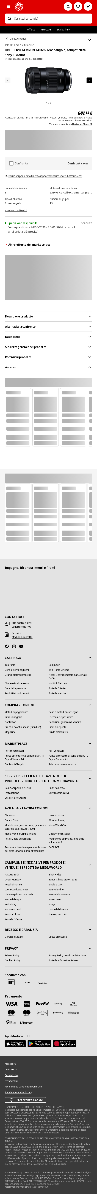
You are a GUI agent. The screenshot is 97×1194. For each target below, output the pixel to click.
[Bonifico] (73, 1013)
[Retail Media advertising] (18, 839)
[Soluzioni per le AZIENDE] (18, 788)
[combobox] (51, 19)
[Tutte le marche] (57, 693)
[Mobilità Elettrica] (58, 683)
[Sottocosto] (55, 899)
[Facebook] (8, 646)
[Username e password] (61, 717)
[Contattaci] (10, 722)
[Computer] (54, 665)
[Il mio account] (68, 6)
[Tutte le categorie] (8, 6)
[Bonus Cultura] (12, 914)
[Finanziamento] (57, 788)
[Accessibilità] (10, 1064)
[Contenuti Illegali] (14, 764)
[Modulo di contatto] (22, 637)
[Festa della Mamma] (59, 894)
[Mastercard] (11, 1013)
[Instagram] (15, 646)
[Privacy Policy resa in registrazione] (67, 955)
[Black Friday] (55, 874)
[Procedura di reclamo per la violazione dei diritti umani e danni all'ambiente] (26, 849)
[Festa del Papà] (13, 899)
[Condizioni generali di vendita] (65, 722)
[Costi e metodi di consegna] (63, 712)
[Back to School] (13, 909)
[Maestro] (26, 1013)
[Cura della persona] (15, 688)
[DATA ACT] (54, 847)
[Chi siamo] (10, 815)
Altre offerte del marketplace (28, 244)
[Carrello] (88, 6)
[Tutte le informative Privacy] (64, 960)
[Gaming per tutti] (57, 914)
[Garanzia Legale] (14, 937)
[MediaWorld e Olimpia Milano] (20, 834)
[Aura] (42, 1013)
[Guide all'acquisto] (58, 732)
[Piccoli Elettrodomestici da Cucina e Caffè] (70, 676)
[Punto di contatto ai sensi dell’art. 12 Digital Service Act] (70, 757)
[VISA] (11, 1004)
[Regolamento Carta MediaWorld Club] (23, 1086)
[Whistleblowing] (57, 820)
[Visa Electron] (73, 1004)
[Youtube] (22, 646)
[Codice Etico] (11, 820)
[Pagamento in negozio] (11, 1022)
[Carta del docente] (58, 909)
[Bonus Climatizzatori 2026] (63, 879)
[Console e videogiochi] (17, 670)
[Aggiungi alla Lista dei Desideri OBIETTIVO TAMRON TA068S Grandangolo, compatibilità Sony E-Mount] (89, 39)
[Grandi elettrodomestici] (18, 675)
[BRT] (11, 982)
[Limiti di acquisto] (57, 727)
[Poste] (42, 983)
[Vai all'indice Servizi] (15, 798)
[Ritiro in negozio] (13, 717)
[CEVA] (26, 982)
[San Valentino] (56, 889)
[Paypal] (42, 1004)
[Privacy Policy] (12, 955)
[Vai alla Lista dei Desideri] (78, 6)
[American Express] (26, 1004)
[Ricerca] (9, 18)
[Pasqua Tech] (12, 874)
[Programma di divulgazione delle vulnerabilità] (70, 840)
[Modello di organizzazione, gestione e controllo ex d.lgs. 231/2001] (26, 827)
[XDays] (52, 904)
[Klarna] (26, 1023)
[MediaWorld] (34, 6)
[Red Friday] (10, 904)
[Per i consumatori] (14, 751)
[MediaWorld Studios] (60, 834)
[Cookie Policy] (11, 1075)
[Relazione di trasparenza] (62, 764)
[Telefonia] (10, 665)
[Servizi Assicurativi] (59, 793)
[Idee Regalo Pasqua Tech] (19, 894)
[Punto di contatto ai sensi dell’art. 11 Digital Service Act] (26, 757)
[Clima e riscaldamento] (17, 683)
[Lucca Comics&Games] (17, 889)
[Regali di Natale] (13, 884)
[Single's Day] (55, 884)
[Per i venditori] (56, 751)
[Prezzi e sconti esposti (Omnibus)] (23, 727)
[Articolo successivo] (89, 80)
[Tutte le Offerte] (57, 688)
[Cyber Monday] (13, 879)
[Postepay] (58, 1004)
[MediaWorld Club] (58, 825)
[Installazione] (12, 793)
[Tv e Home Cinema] (59, 670)
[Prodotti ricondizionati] (17, 693)
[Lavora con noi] (56, 815)
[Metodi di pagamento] (16, 712)
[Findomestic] (58, 1013)
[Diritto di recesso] (58, 937)
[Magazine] (10, 732)
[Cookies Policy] (12, 960)
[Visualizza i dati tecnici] (16, 210)
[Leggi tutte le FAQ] (21, 627)
